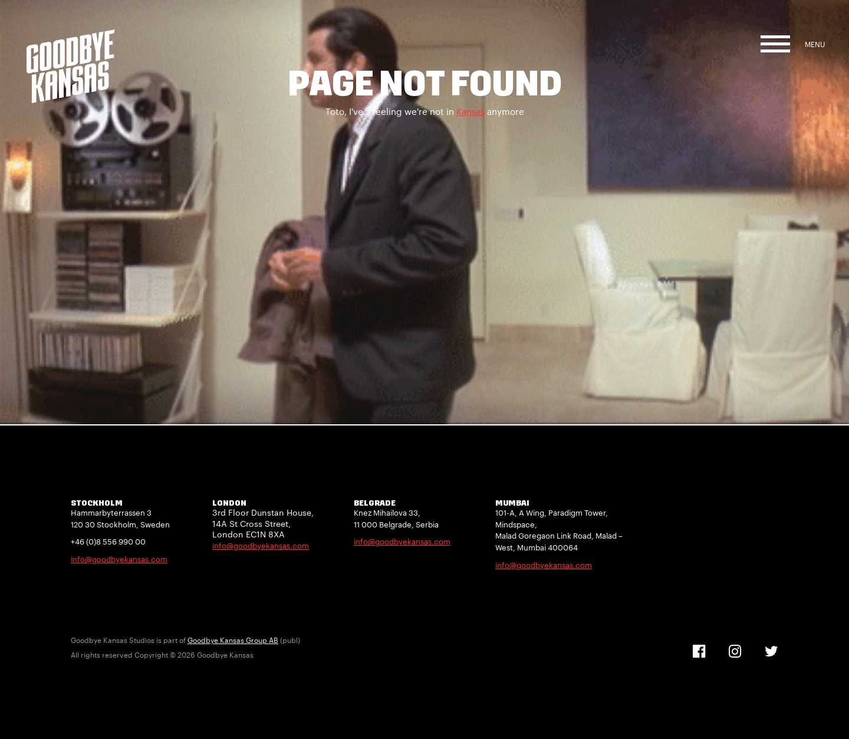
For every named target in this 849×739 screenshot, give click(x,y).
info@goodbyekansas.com (119, 559)
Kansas (470, 111)
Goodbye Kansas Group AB (232, 640)
